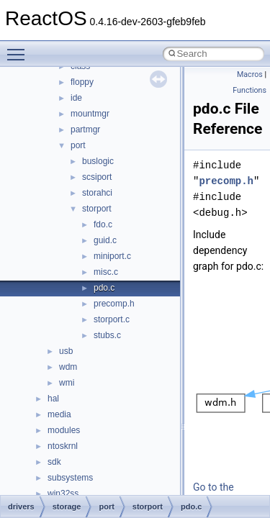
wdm (68, 367)
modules (64, 430)
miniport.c (112, 256)
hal (53, 399)
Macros (250, 74)
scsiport (97, 177)
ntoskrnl (63, 446)
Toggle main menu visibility (19, 48)
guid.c (105, 240)
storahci (97, 193)
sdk (54, 462)
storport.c (112, 319)
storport (97, 209)
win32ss (63, 494)
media (59, 414)
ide (76, 98)
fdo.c (103, 224)
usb (66, 351)
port (78, 145)
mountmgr (90, 114)
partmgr (85, 129)
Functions (249, 90)
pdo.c (104, 288)
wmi (66, 383)
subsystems (70, 478)
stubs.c (107, 335)
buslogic (98, 161)
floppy (82, 82)
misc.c (106, 272)
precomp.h (114, 304)
